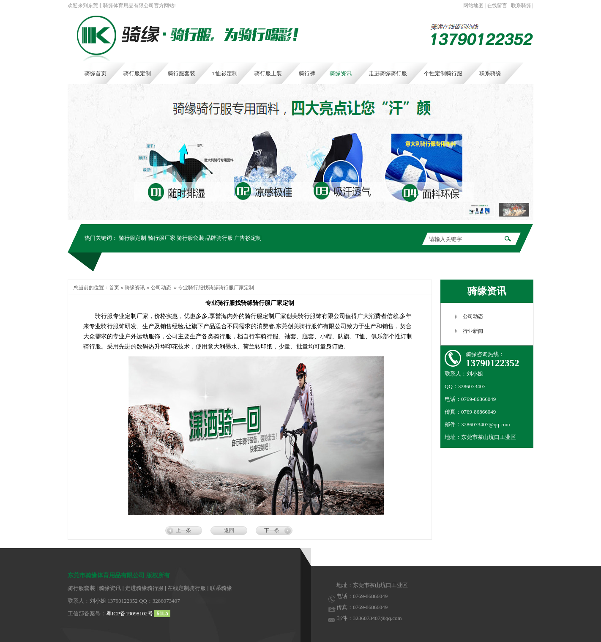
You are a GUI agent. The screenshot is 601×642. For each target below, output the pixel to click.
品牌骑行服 (219, 238)
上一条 (183, 530)
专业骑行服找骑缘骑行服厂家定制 (216, 288)
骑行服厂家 (161, 238)
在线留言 (497, 5)
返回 (229, 530)
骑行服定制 (132, 238)
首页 (114, 288)
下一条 (271, 530)
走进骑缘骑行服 (144, 588)
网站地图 (473, 5)
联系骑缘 (521, 5)
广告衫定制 (248, 238)
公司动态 (161, 288)
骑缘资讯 (135, 288)
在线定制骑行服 (186, 588)
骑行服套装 (190, 238)
